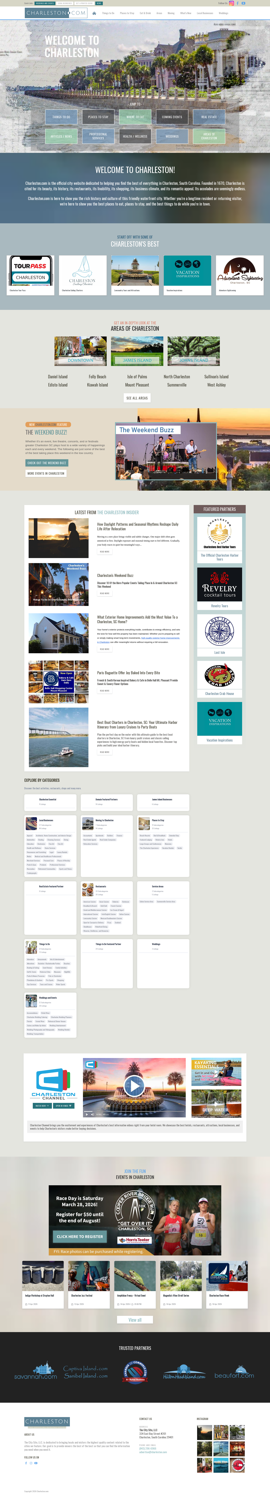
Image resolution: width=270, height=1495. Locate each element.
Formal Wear (40, 1021)
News (99, 3)
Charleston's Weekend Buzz (115, 575)
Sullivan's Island (216, 376)
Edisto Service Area (146, 901)
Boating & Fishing (33, 967)
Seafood (118, 922)
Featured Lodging (146, 839)
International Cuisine (91, 914)
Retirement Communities (46, 869)
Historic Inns (160, 839)
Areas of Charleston (209, 136)
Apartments (100, 835)
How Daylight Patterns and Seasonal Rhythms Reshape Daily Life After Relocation (137, 526)
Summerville (176, 385)
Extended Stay (174, 835)
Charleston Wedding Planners (61, 1017)
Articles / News (61, 136)
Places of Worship (63, 860)
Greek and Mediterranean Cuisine (95, 910)
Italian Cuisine (124, 914)
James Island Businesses (162, 799)
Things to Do (108, 13)
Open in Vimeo (64, 1102)
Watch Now (42, 1102)
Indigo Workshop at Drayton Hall (39, 1292)
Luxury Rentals (62, 852)
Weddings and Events (45, 3)
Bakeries (116, 901)
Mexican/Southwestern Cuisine (111, 918)
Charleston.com (42, 1488)
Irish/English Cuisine (109, 914)
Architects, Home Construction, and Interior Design (53, 835)
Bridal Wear (45, 1013)
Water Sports (60, 984)
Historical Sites (45, 972)
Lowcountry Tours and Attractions (127, 290)
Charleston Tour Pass (18, 290)
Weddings (223, 13)
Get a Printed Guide (84, 3)
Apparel (29, 835)
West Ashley (216, 385)
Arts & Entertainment (57, 959)
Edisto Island (58, 385)
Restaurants (101, 886)
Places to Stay (127, 13)
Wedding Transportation (35, 1034)
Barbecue (125, 901)
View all (135, 1316)
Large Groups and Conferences (150, 844)
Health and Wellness (34, 848)
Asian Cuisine (104, 901)
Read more (104, 551)
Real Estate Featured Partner (51, 886)
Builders (110, 835)
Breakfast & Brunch (90, 906)
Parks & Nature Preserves (36, 976)
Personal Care (49, 860)
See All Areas (137, 397)
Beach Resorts (145, 835)
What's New (185, 13)
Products (43, 864)
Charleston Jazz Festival (81, 1292)
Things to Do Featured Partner (108, 944)
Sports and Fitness (65, 869)
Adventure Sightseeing (227, 290)
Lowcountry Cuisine (90, 918)
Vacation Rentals (168, 848)
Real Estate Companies (108, 839)
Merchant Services (33, 860)
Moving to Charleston (104, 820)
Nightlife (67, 972)
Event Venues (47, 967)
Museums (57, 972)
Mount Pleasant (137, 385)
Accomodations (32, 1013)
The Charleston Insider (118, 512)
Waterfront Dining (101, 926)
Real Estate (209, 117)
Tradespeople (32, 873)
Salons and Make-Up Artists (36, 1025)
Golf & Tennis (31, 972)
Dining (66, 839)
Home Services (50, 848)
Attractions (30, 963)
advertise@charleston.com (153, 1449)
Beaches (67, 963)
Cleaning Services (53, 839)
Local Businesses (65, 3)
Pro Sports (49, 980)
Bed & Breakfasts (159, 835)
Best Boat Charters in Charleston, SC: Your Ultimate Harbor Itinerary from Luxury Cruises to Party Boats (137, 724)
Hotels (170, 839)
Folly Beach (97, 376)
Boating (41, 839)
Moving (171, 13)
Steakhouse (88, 926)
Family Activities (61, 967)
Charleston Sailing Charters (72, 290)
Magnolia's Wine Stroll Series (176, 1292)
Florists (29, 1021)
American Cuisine (90, 901)
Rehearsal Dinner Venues (57, 1021)
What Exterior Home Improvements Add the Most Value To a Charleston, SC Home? (137, 619)
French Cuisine (116, 906)
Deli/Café (104, 906)
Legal (51, 852)
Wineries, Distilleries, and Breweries (96, 931)
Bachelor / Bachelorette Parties (49, 963)
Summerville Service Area (166, 901)
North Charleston (177, 376)
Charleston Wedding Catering (37, 1017)
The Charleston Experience (149, 848)
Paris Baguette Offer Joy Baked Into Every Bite (128, 672)
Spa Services (31, 984)
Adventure (30, 959)
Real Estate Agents (90, 839)
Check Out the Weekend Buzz (47, 463)
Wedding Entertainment (58, 1025)
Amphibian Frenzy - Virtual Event (131, 1292)
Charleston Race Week (219, 1292)
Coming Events (172, 117)
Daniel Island (58, 376)
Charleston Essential (47, 799)
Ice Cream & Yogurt (117, 910)
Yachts (180, 848)
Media (29, 856)
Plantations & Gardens (34, 980)
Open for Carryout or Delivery (94, 922)
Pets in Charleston (54, 976)
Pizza (109, 922)
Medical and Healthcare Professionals (48, 856)
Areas (159, 13)
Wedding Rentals (64, 1029)
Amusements (42, 959)
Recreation (31, 869)
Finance (119, 835)
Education (30, 844)
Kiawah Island (97, 385)
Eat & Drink (145, 13)
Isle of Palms (137, 376)
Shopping (60, 980)
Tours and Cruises (46, 984)
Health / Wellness (135, 136)
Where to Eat (135, 117)
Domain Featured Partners (106, 799)
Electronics (41, 844)
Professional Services (98, 136)
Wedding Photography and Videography (40, 1029)
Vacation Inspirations (174, 290)
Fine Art (51, 844)
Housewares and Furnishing (36, 852)
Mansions (168, 844)
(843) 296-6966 (147, 1445)
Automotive (31, 839)
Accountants (88, 835)
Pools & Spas (31, 864)
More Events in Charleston (46, 473)
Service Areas (157, 886)
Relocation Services (90, 844)
